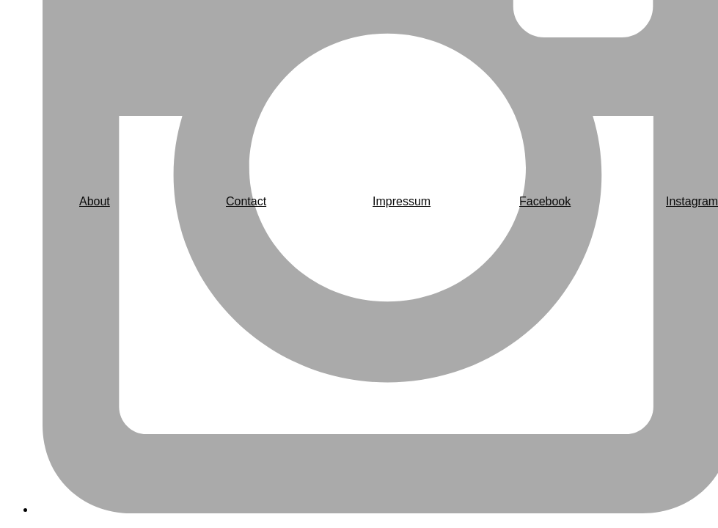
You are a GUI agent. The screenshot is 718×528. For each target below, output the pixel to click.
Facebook (545, 201)
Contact (246, 201)
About (94, 201)
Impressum (402, 201)
